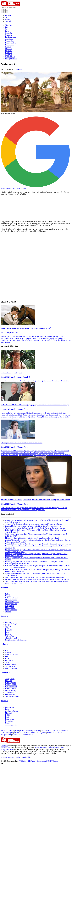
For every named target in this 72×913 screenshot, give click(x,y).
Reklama (4, 757)
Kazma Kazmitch (11, 685)
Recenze (8, 15)
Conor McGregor (11, 668)
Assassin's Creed (11, 624)
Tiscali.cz (4, 587)
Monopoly (9, 713)
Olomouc (43, 748)
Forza (7, 632)
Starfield (8, 626)
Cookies (18, 757)
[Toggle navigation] (4, 11)
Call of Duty (9, 636)
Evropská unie (10, 608)
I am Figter (9, 660)
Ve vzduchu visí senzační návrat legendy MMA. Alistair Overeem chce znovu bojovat (35, 528)
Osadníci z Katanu (11, 711)
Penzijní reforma (11, 610)
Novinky (8, 19)
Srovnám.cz (16, 734)
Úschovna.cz (18, 732)
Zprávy (11, 730)
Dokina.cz (50, 732)
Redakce (11, 757)
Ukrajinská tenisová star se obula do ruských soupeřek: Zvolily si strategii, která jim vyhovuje (38, 544)
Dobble (7, 715)
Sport (17, 730)
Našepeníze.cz (6, 734)
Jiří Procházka (10, 666)
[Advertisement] (20, 255)
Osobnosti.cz (5, 672)
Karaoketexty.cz (7, 732)
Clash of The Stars (11, 654)
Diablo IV (8, 630)
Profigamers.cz (46, 730)
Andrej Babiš (9, 679)
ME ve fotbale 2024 (12, 602)
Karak (7, 723)
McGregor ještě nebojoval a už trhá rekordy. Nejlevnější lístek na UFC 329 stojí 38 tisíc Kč (37, 579)
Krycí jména (9, 719)
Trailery (8, 21)
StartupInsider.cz (27, 734)
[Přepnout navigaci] (7, 12)
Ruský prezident (11, 604)
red (21, 69)
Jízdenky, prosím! (11, 725)
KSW (7, 658)
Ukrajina (8, 596)
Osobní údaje (27, 757)
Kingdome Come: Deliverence (16, 640)
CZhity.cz (59, 732)
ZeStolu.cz (56, 730)
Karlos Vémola (10, 664)
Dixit (7, 717)
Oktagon (8, 652)
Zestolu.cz (4, 701)
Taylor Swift (9, 692)
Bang (7, 709)
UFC (7, 650)
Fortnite (8, 634)
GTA (7, 628)
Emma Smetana (10, 694)
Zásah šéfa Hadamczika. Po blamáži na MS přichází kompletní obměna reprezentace (34, 577)
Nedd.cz (27, 732)
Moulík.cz (34, 732)
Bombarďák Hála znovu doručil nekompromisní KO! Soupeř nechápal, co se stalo (33, 526)
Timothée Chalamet (12, 696)
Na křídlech (9, 721)
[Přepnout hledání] (2, 11)
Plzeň (12, 750)
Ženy (22, 730)
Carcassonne (9, 707)
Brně (8, 748)
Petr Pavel (8, 681)
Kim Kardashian (11, 687)
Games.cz (4, 616)
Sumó (7, 662)
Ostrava (37, 748)
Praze (3, 748)
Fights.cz (4, 644)
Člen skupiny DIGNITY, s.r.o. (47, 761)
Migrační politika (11, 600)
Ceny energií (9, 606)
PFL (6, 656)
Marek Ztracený (10, 691)
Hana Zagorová (10, 683)
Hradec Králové (53, 748)
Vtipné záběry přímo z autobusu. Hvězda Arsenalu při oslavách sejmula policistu (33, 524)
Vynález (8, 612)
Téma (7, 17)
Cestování (28, 730)
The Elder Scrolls (11, 638)
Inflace (7, 594)
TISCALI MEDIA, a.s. (27, 761)
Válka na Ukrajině (11, 598)
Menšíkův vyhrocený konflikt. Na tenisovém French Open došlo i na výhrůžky (32, 538)
